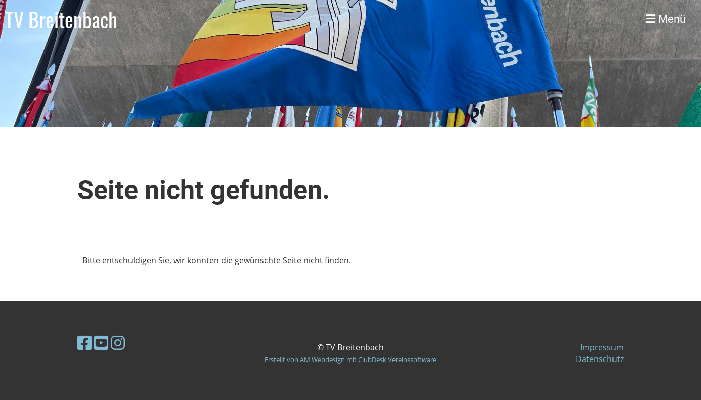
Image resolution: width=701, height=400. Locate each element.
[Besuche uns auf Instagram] (118, 342)
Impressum (602, 347)
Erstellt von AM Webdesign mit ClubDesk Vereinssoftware (350, 359)
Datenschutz (600, 359)
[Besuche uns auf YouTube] (101, 342)
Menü (666, 19)
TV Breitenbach (61, 19)
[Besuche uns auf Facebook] (84, 342)
